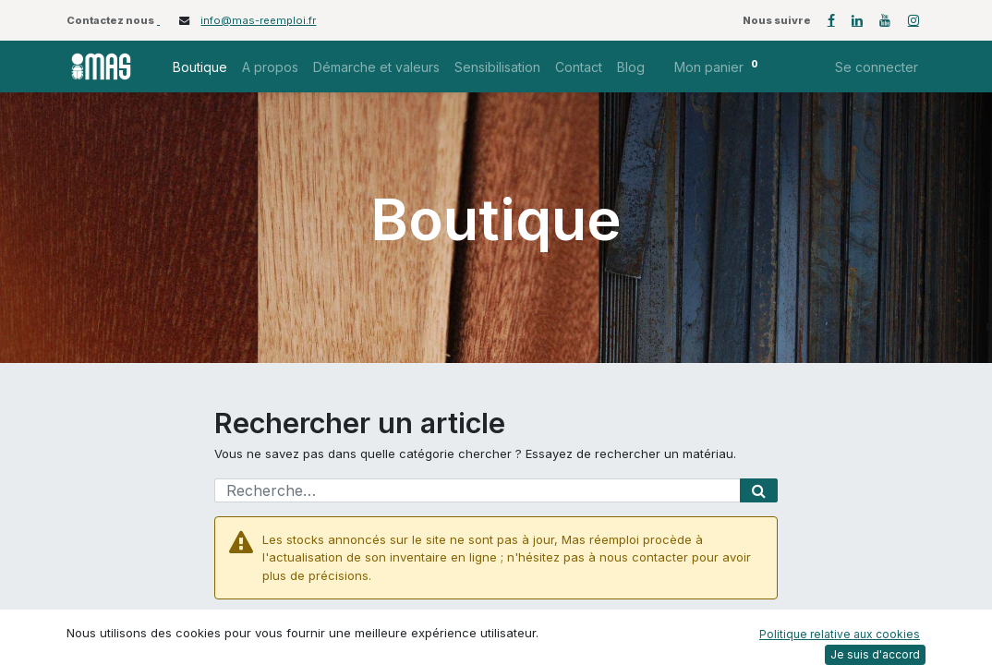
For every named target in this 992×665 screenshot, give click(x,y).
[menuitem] (200, 67)
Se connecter (876, 67)
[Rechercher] (759, 490)
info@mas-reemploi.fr (258, 20)
